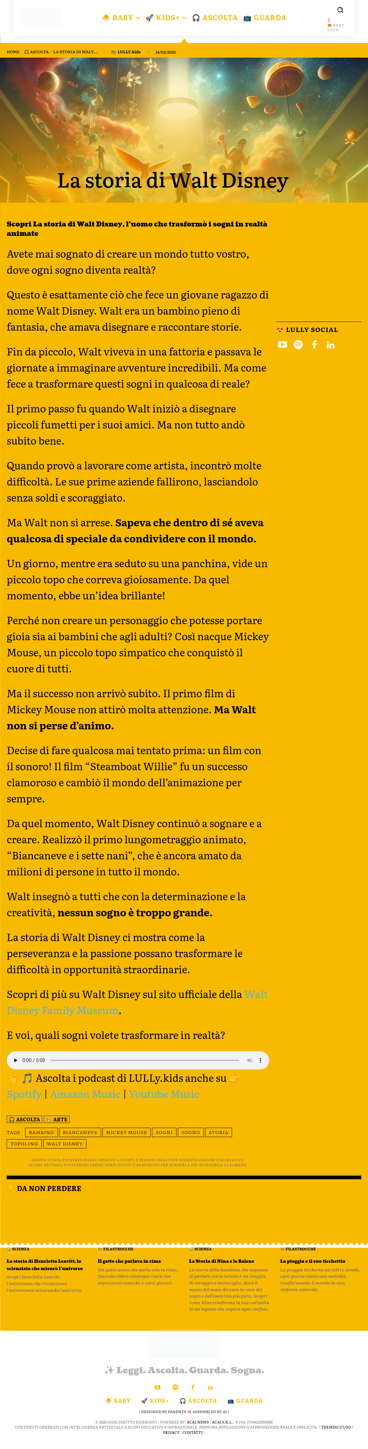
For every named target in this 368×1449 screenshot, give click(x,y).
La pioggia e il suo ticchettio (310, 1264)
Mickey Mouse (126, 1132)
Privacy (171, 1439)
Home (13, 52)
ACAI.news (198, 1429)
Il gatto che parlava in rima (134, 1264)
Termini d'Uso (336, 1434)
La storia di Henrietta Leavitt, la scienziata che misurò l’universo (44, 1268)
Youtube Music (164, 1093)
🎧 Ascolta (36, 52)
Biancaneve (80, 1132)
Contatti (192, 1439)
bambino (41, 1132)
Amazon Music (85, 1093)
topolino (24, 1143)
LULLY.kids (129, 52)
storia (219, 1132)
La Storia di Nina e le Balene (224, 1264)
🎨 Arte (57, 1119)
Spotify (24, 1093)
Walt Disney (65, 1143)
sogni (164, 1132)
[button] (340, 10)
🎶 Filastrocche (115, 1248)
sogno (190, 1132)
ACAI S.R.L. (222, 1429)
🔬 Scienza (18, 1248)
